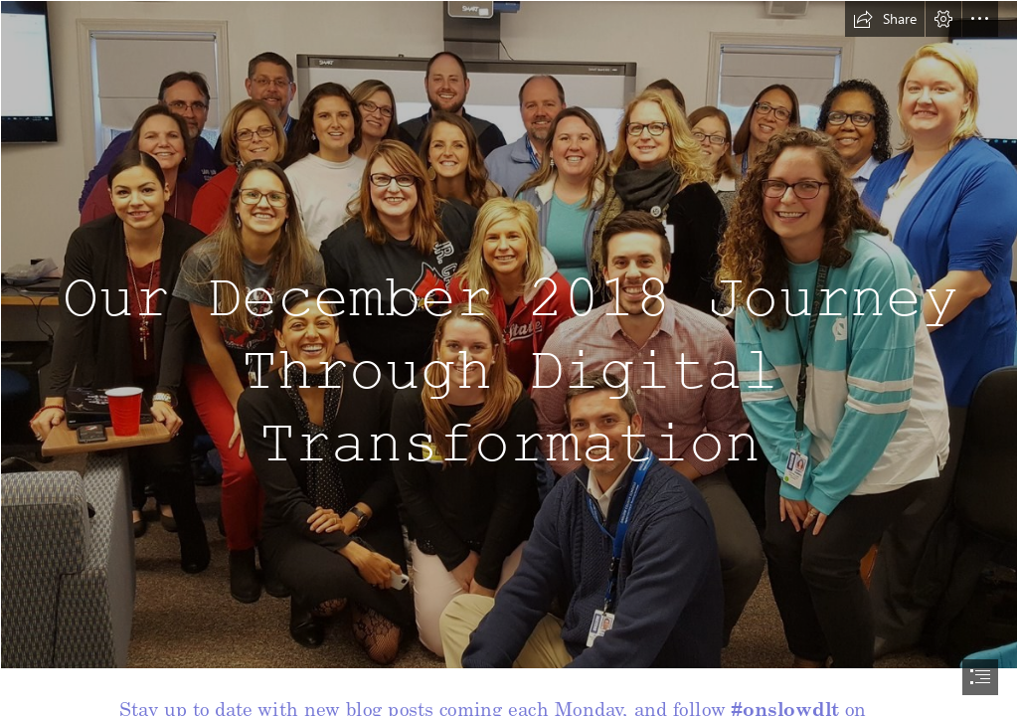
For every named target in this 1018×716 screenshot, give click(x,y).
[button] (885, 19)
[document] (509, 358)
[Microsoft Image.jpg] (509, 334)
